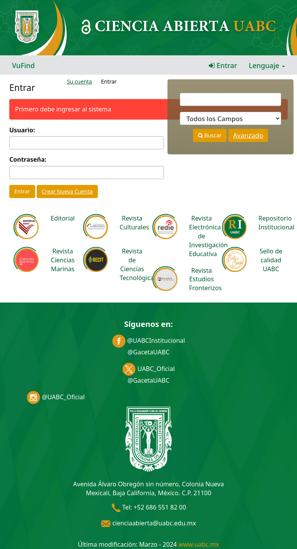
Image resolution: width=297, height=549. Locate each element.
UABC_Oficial (148, 368)
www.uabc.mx (198, 544)
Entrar (223, 65)
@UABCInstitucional (148, 340)
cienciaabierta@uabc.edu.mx (148, 523)
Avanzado (248, 135)
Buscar (210, 135)
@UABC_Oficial (56, 397)
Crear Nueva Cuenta (67, 191)
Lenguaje (267, 65)
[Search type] (230, 118)
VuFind (23, 65)
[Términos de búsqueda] (230, 99)
